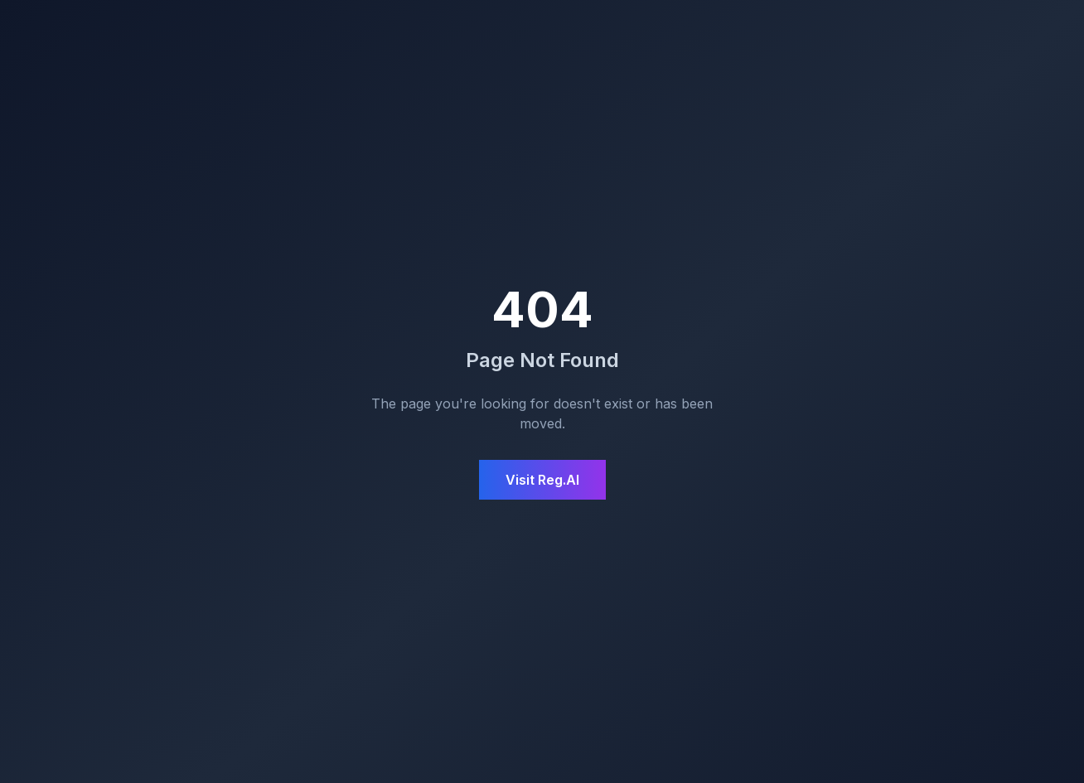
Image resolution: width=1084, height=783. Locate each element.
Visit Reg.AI (542, 479)
